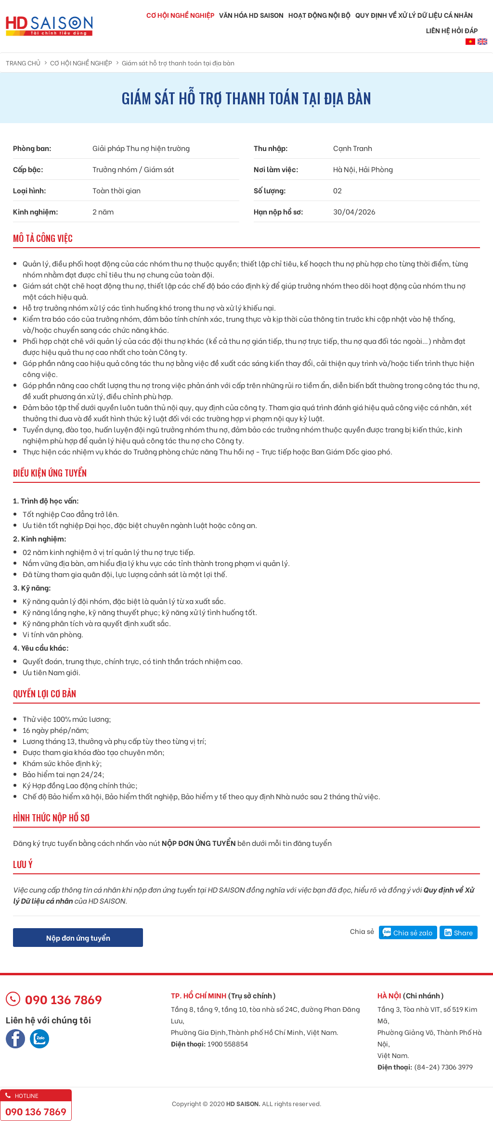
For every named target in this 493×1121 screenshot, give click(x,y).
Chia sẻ (362, 931)
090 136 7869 (35, 1111)
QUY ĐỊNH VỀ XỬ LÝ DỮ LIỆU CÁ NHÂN (414, 15)
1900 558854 (228, 1043)
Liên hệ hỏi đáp (452, 30)
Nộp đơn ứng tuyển (78, 937)
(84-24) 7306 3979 (443, 1066)
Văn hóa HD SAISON (251, 15)
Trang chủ (23, 62)
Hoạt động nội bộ (319, 15)
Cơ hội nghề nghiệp (180, 15)
